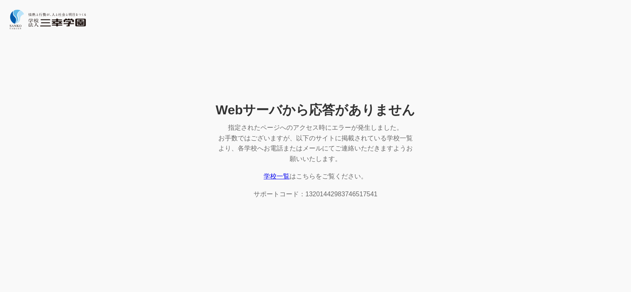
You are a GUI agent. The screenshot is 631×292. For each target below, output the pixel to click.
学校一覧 (277, 176)
